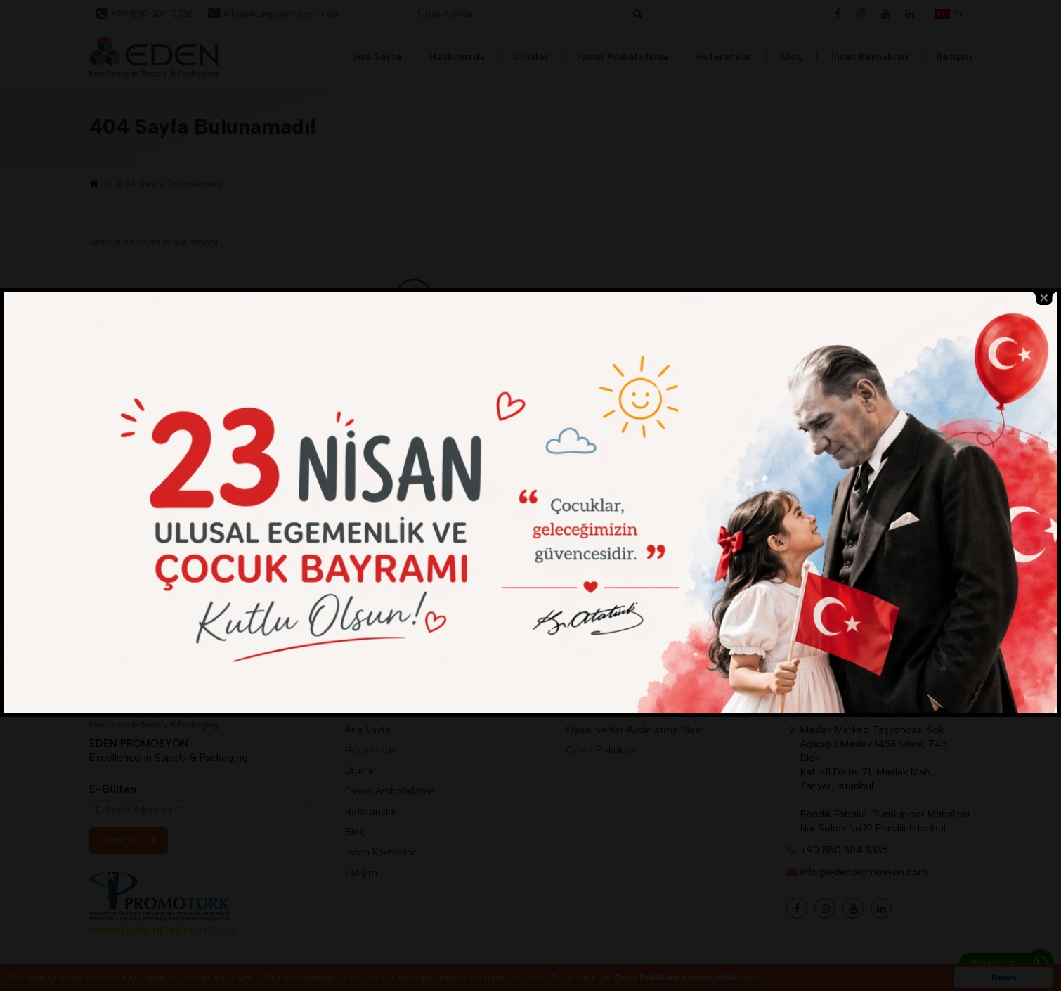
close (1044, 298)
